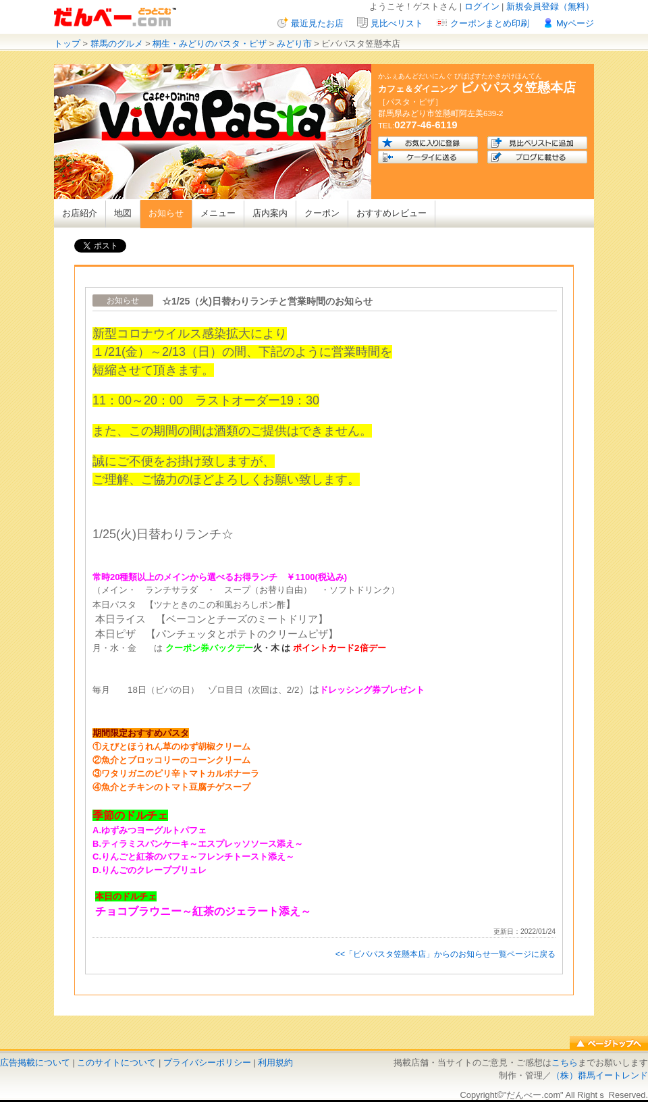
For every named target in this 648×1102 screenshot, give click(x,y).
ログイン (482, 6)
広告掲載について (35, 1062)
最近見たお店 (317, 23)
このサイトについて (116, 1062)
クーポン (322, 213)
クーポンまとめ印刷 (489, 23)
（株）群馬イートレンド (599, 1075)
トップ (67, 43)
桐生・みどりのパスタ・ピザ (210, 43)
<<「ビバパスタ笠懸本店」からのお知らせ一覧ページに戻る (445, 954)
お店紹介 (79, 213)
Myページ (575, 23)
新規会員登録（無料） (550, 6)
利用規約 (275, 1062)
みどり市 (294, 43)
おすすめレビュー (391, 213)
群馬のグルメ (116, 43)
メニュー (218, 213)
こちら (564, 1062)
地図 (123, 213)
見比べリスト (397, 23)
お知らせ (166, 213)
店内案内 (270, 213)
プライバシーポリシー (207, 1062)
